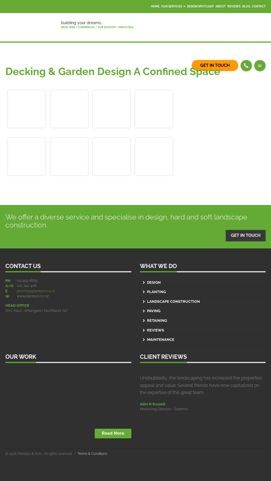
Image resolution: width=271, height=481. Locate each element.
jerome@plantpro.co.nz (36, 291)
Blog (246, 6)
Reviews (234, 6)
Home (155, 6)
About (221, 6)
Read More (113, 433)
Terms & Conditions (92, 454)
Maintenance (160, 339)
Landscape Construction (173, 301)
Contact (259, 6)
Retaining (157, 320)
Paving (153, 311)
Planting (156, 292)
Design (154, 282)
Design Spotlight (200, 6)
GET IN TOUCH (245, 235)
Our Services (173, 6)
